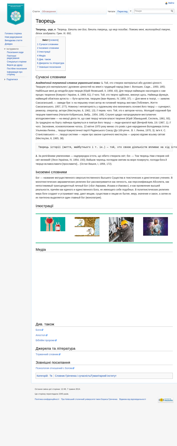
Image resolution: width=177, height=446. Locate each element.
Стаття (36, 11)
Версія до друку (15, 65)
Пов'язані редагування (13, 57)
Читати (111, 11)
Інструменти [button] (13, 49)
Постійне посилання (17, 68)
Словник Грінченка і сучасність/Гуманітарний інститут (86, 375)
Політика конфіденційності (47, 399)
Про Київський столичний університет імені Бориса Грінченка (89, 399)
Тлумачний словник (47, 354)
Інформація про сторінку (14, 73)
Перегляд (122, 11)
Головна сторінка (13, 33)
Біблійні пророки (45, 340)
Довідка (8, 44)
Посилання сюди (15, 52)
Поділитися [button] (12, 79)
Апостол (40, 335)
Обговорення (49, 11)
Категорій (42, 375)
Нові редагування (13, 37)
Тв (50, 375)
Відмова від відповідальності (132, 399)
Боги (38, 329)
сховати (54, 40)
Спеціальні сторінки (16, 61)
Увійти (171, 3)
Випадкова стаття (13, 40)
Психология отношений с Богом (54, 368)
